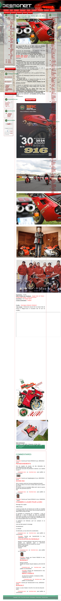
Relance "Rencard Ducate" (53, 133)
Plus (55, 196)
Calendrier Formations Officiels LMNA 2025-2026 (53, 129)
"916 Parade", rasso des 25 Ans (12, 51)
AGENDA (16, 10)
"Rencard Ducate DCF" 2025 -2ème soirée (53, 190)
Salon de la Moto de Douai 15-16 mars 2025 (53, 181)
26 (11, 133)
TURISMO (34, 10)
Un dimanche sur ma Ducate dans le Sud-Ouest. (53, 152)
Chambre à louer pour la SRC (29, 502)
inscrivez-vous (32, 445)
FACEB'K (19, 12)
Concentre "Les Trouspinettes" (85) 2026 (54, 23)
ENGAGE (13, 12)
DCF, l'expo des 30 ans (11, 56)
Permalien (18, 461)
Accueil (6, 10)
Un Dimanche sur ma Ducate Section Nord (53, 176)
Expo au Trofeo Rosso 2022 (11, 38)
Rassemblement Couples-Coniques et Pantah (55, 19)
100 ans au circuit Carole (53, 32)
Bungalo (24, 560)
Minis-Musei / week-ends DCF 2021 (11, 44)
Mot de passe (8, 81)
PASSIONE (23, 10)
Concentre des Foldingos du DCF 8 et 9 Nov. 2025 (53, 142)
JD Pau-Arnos (53, 85)
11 (10, 131)
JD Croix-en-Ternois (53, 61)
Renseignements (23, 463)
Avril (8, 124)
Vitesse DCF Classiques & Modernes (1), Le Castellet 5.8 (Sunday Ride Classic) (53, 52)
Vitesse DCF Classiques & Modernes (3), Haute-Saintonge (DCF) (53, 95)
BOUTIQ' (46, 10)
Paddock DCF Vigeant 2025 (53, 147)
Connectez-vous (21, 445)
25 (10, 133)
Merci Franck (28, 573)
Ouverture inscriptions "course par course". (53, 186)
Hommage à (29, 305)
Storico (20, 447)
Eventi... (9, 61)
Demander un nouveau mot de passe (8, 89)
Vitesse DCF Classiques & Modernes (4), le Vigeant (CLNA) (53, 112)
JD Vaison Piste (53, 37)
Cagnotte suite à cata (53, 157)
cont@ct (29, 300)
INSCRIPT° (7, 12)
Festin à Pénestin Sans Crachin (12, 21)
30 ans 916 (20, 481)
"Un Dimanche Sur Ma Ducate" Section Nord (53, 43)
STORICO (40, 10)
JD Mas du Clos (53, 65)
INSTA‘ (25, 12)
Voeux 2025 (52, 194)
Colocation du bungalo (28, 539)
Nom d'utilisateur (8, 78)
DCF (11, 10)
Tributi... (9, 59)
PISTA (28, 10)
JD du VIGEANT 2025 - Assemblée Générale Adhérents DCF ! (53, 169)
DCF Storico (8, 18)
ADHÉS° (52, 10)
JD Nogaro (52, 88)
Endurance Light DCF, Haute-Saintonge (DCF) (53, 103)
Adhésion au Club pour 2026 (53, 125)
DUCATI (30, 12)
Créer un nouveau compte (7, 86)
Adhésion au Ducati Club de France (9, 115)
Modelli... (10, 62)
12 (11, 131)
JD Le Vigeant (53, 28)
